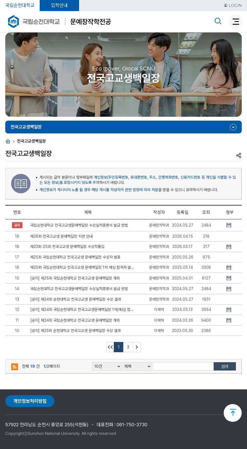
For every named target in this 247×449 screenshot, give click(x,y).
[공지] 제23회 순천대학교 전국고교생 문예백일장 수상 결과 (75, 330)
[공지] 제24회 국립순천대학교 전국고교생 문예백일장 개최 (75, 320)
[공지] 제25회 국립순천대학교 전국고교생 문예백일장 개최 (75, 278)
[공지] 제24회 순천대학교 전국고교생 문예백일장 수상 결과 (75, 299)
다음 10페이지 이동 (137, 347)
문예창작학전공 (90, 21)
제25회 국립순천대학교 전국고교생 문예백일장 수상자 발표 (75, 257)
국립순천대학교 (19, 5)
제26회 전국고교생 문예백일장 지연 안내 (61, 236)
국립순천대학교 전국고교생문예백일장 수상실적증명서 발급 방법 (79, 225)
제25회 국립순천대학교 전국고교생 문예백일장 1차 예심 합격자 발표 (82, 267)
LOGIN (233, 5)
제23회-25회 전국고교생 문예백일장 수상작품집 (67, 246)
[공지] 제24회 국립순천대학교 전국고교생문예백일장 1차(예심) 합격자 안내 (82, 309)
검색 (224, 366)
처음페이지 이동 (110, 347)
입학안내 (59, 5)
